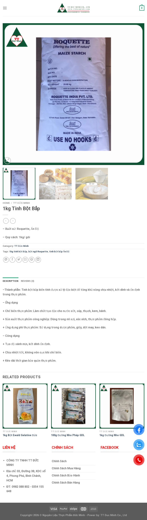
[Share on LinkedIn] (38, 260)
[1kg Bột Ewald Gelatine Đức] (25, 406)
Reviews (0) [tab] (27, 281)
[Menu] (5, 8)
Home (6, 202)
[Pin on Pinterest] (32, 260)
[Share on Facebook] (12, 260)
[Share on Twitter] (19, 260)
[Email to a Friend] (25, 260)
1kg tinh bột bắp (18, 251)
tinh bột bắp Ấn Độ (59, 251)
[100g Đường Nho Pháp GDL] (73, 406)
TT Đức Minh (21, 202)
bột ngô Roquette (38, 251)
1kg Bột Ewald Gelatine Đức (20, 435)
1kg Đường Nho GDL (111, 435)
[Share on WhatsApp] (6, 260)
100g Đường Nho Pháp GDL (68, 435)
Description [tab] (10, 281)
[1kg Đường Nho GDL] (121, 406)
